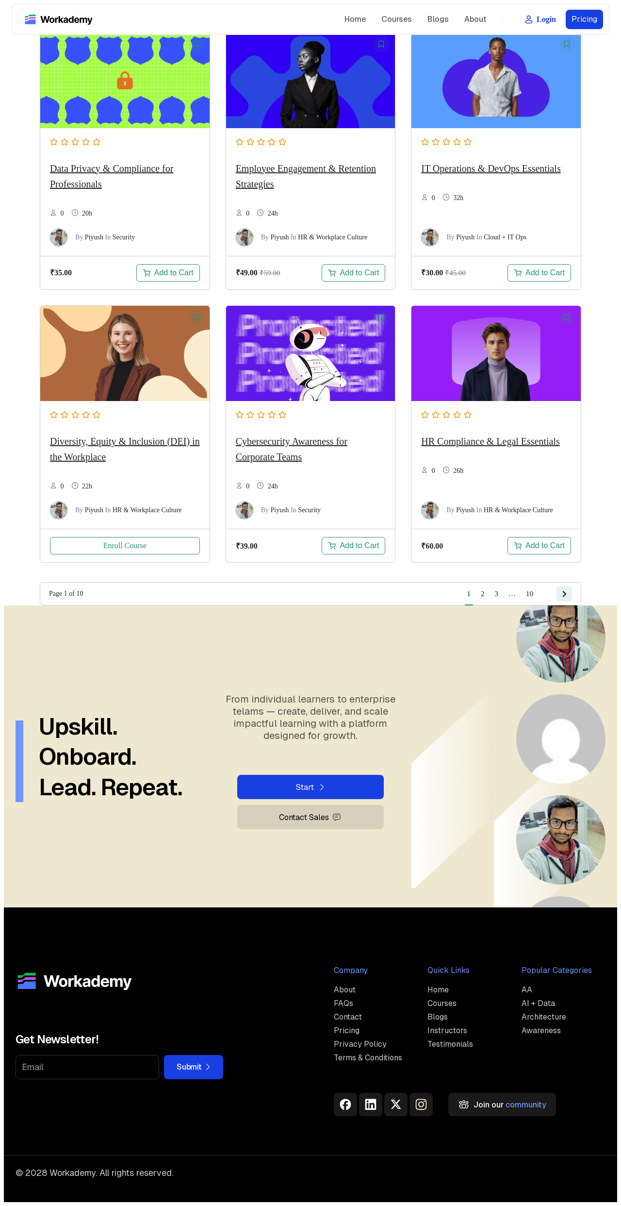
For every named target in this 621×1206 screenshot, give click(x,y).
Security (124, 237)
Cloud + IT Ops (505, 237)
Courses (396, 19)
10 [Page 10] (529, 594)
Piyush (94, 237)
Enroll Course (125, 545)
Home (355, 19)
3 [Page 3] (497, 594)
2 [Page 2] (483, 594)
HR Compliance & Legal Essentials (490, 441)
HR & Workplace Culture (332, 237)
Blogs (438, 19)
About (475, 19)
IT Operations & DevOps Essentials (490, 168)
